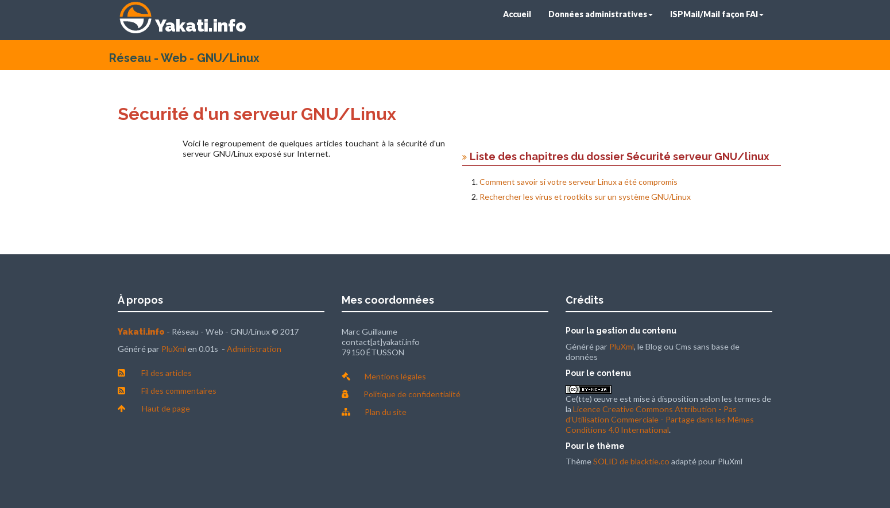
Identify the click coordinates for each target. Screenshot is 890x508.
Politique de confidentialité (412, 394)
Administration (254, 349)
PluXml (173, 349)
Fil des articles (166, 373)
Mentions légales (395, 376)
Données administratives (600, 14)
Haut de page (166, 408)
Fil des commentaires (178, 390)
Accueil (517, 14)
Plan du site (386, 412)
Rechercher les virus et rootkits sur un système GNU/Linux (585, 196)
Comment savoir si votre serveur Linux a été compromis (578, 182)
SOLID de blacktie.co (631, 461)
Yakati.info (200, 25)
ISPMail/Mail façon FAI (717, 14)
